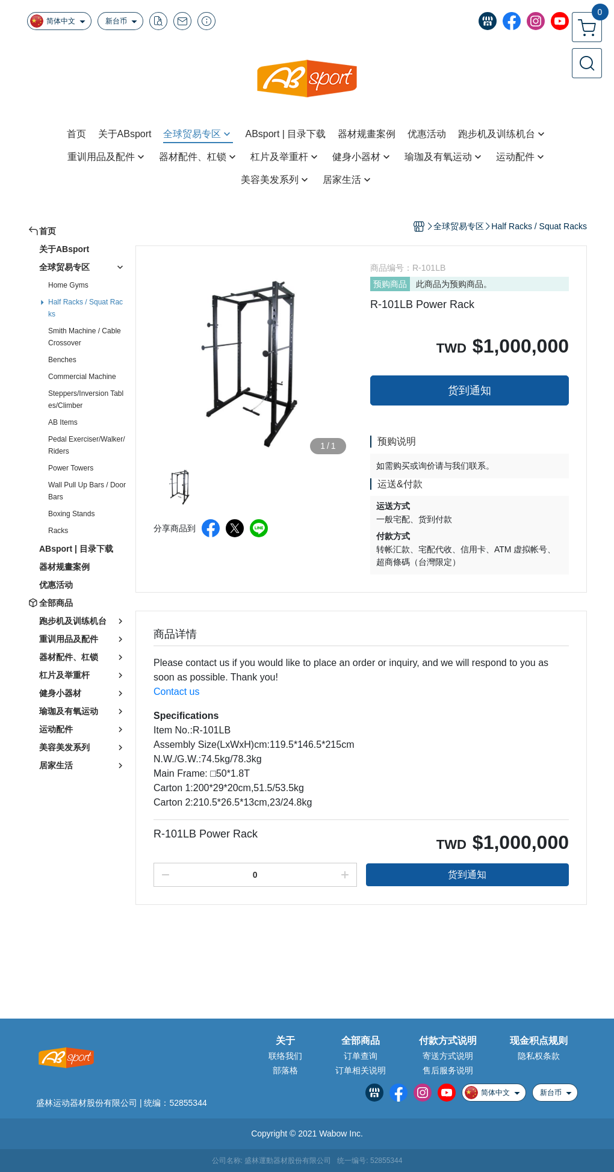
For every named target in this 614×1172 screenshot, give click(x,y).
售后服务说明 (448, 1070)
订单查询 (360, 1056)
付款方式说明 (448, 1041)
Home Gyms (68, 285)
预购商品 (390, 284)
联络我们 (285, 1056)
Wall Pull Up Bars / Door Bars (87, 491)
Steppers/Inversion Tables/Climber (85, 399)
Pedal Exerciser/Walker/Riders (86, 445)
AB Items (63, 422)
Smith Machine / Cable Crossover (84, 337)
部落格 (285, 1070)
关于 (285, 1041)
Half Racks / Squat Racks (85, 308)
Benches (62, 360)
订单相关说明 (360, 1070)
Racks (58, 530)
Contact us (176, 691)
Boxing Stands (71, 514)
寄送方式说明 (448, 1056)
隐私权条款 (539, 1056)
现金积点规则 (539, 1041)
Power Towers (70, 468)
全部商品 (360, 1041)
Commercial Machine (82, 376)
